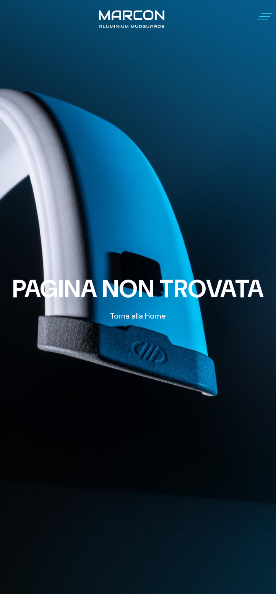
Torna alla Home (138, 316)
